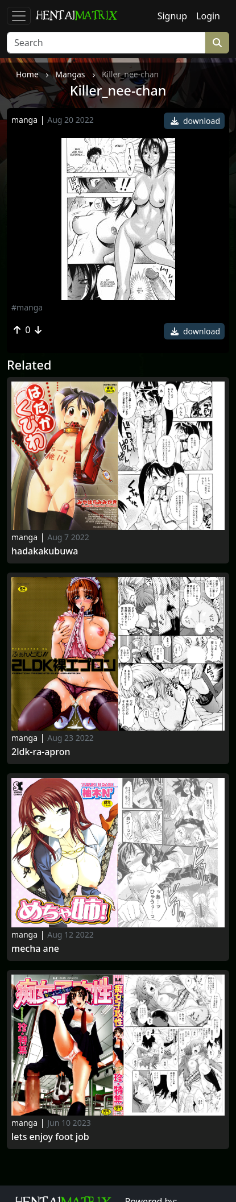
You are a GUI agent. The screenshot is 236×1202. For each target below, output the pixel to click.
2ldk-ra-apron (41, 752)
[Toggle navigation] (19, 16)
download (195, 120)
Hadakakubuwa (44, 551)
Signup (172, 16)
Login (208, 16)
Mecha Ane (35, 948)
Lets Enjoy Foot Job (50, 1136)
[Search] (106, 42)
